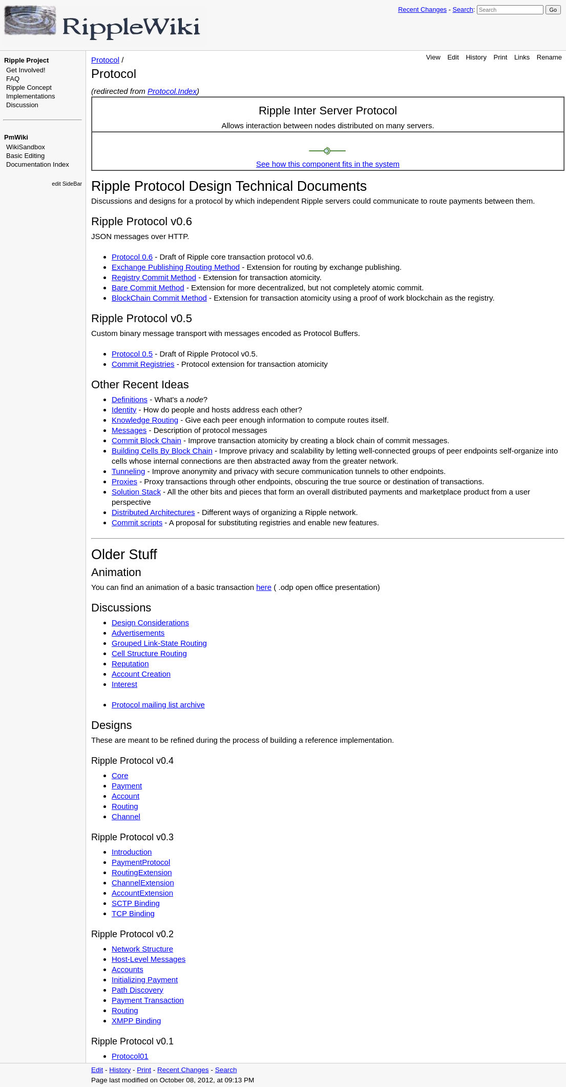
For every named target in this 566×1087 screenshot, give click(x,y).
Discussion (22, 105)
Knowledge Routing (145, 420)
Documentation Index (37, 164)
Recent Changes (422, 9)
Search (462, 9)
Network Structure (142, 948)
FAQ (12, 79)
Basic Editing (25, 156)
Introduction (132, 851)
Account (125, 796)
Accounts (127, 969)
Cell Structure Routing (149, 653)
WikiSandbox (25, 147)
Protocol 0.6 (132, 256)
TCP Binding (133, 913)
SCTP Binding (136, 903)
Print (501, 57)
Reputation (130, 663)
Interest (124, 684)
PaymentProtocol (141, 862)
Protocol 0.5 (132, 353)
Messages (129, 430)
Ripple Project (26, 60)
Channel (126, 816)
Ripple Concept (29, 87)
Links (522, 57)
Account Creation (141, 673)
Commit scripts (137, 522)
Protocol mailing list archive (158, 704)
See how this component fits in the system (328, 164)
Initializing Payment (145, 979)
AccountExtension (142, 892)
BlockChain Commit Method (159, 297)
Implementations (30, 96)
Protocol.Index (172, 91)
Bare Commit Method (148, 287)
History (476, 57)
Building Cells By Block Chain (162, 450)
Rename (549, 57)
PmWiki (16, 137)
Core (120, 775)
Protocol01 (130, 1056)
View (433, 57)
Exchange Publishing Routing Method (176, 267)
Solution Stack (136, 491)
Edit (452, 57)
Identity (124, 409)
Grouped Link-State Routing (159, 643)
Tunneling (128, 471)
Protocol (105, 59)
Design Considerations (150, 622)
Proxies (124, 481)
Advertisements (138, 632)
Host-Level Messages (148, 959)
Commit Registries (143, 364)
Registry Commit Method (154, 277)
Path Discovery (137, 989)
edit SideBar (67, 184)
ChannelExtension (143, 882)
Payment (127, 785)
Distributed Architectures (153, 512)
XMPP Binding (136, 1020)
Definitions (130, 399)
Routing (125, 806)
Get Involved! (26, 70)
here (263, 587)
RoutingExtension (142, 872)
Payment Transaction (148, 1000)
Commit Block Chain (146, 440)
